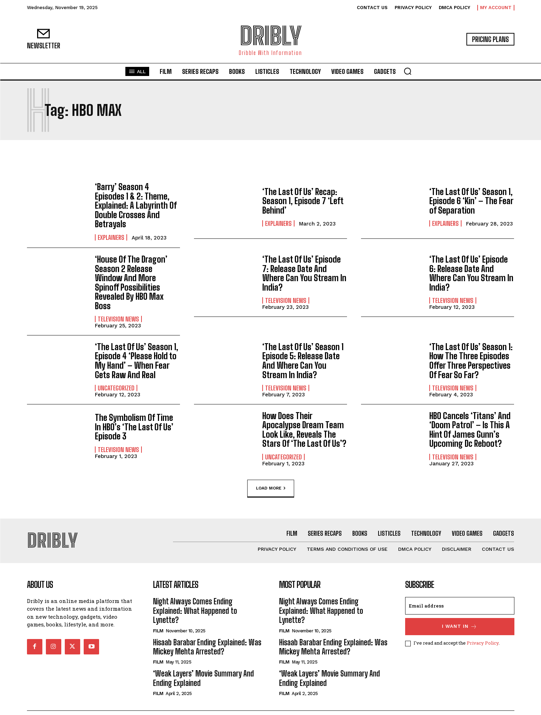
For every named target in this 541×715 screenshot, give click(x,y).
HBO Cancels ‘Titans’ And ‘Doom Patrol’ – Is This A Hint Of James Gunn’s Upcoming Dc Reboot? (470, 420)
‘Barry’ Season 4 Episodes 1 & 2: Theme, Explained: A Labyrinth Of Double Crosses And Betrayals (137, 201)
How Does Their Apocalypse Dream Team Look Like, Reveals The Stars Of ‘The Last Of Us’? (304, 420)
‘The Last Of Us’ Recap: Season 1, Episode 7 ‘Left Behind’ (302, 201)
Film (158, 620)
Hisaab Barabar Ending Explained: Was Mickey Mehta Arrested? (207, 636)
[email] (459, 596)
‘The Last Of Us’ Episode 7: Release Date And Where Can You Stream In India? (304, 264)
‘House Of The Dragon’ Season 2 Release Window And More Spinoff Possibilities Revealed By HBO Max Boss (131, 273)
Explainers (111, 228)
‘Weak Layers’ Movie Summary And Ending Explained (203, 668)
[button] (407, 71)
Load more (270, 478)
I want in (459, 616)
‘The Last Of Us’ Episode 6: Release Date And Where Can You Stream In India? (471, 264)
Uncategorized (116, 378)
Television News (118, 309)
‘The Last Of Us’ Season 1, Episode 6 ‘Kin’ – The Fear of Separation (471, 201)
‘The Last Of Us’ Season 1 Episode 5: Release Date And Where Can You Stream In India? (302, 351)
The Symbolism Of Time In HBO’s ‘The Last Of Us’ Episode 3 (134, 417)
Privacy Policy (483, 633)
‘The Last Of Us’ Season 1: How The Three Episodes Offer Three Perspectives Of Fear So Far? (470, 351)
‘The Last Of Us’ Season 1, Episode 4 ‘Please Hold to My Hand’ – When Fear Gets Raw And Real (136, 351)
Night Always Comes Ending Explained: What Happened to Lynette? (195, 601)
